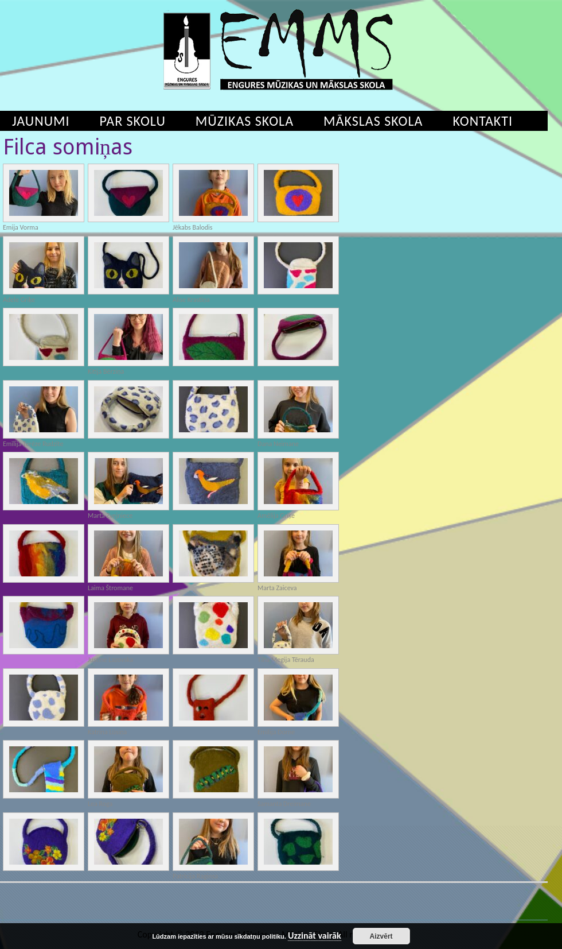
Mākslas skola (373, 121)
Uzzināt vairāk (314, 936)
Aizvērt (381, 936)
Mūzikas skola (245, 121)
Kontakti (482, 121)
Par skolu (133, 121)
